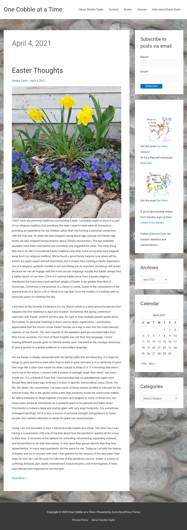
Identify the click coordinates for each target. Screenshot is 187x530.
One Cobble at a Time (34, 9)
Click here (146, 163)
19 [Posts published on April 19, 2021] (148, 348)
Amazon (145, 152)
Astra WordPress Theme (126, 512)
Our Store (162, 201)
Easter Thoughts (38, 70)
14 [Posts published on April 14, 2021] (159, 342)
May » (152, 364)
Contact (113, 9)
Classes (142, 9)
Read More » (19, 478)
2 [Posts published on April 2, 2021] (170, 330)
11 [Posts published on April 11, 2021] (143, 342)
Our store (162, 147)
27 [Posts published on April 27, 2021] (153, 354)
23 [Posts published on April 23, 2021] (169, 348)
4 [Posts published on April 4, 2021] (143, 336)
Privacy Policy (79, 520)
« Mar (143, 364)
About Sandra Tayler (91, 9)
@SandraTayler (158, 234)
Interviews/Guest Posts (166, 9)
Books (128, 9)
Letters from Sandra (152, 223)
